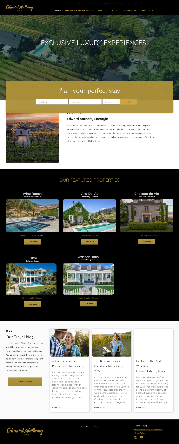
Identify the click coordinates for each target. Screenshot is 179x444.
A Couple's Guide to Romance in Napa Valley (68, 363)
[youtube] (141, 437)
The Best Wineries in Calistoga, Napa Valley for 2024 (111, 366)
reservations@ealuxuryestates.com (148, 430)
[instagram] (136, 437)
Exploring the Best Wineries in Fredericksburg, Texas (150, 366)
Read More (57, 407)
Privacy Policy (139, 433)
